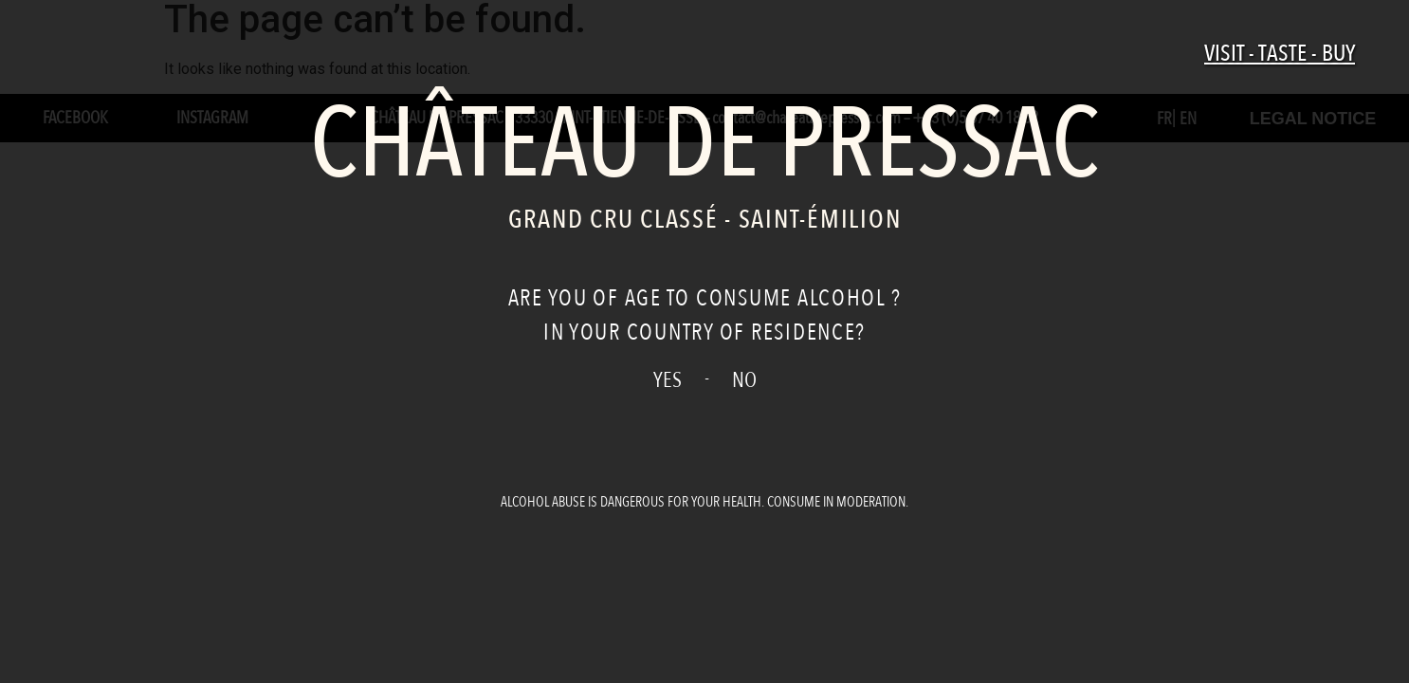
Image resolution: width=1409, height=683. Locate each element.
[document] (704, 341)
